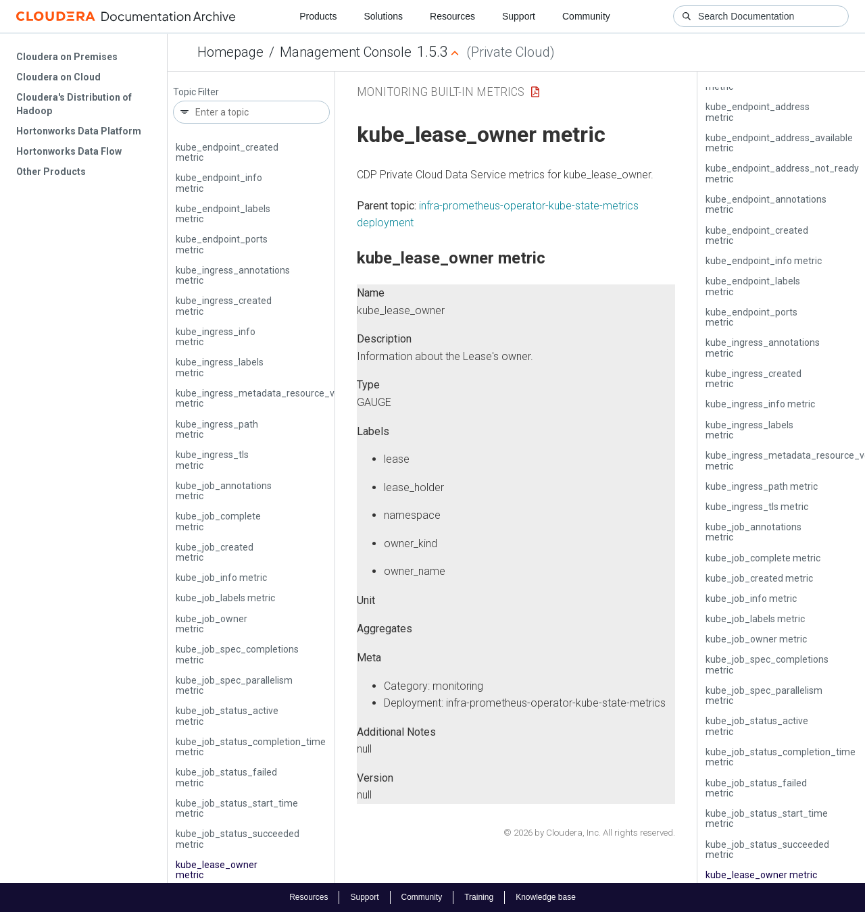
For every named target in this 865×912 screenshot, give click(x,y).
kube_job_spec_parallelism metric (234, 685)
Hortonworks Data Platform (78, 131)
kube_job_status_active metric (227, 715)
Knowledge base (546, 897)
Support (518, 16)
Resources (452, 16)
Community (586, 16)
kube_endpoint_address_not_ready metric (782, 173)
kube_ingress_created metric (224, 305)
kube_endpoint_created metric (227, 152)
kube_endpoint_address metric (758, 111)
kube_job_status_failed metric (226, 777)
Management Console (346, 52)
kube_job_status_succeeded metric (237, 838)
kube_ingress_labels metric (220, 367)
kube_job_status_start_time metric (237, 808)
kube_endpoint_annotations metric (766, 204)
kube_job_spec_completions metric (237, 654)
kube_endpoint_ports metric (222, 244)
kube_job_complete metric (218, 521)
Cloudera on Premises (67, 56)
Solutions (383, 16)
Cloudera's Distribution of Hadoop (74, 104)
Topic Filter (196, 92)
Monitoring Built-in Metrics (440, 91)
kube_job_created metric (214, 552)
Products (318, 16)
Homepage (230, 52)
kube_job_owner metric (211, 623)
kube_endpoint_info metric (219, 182)
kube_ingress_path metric (217, 429)
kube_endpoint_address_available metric (779, 142)
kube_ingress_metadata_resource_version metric (268, 398)
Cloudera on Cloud (58, 77)
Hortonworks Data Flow (69, 151)
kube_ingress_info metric (215, 336)
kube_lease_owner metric (216, 869)
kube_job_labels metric (225, 597)
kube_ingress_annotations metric (233, 275)
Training (478, 897)
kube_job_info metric (221, 577)
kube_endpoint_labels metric (223, 213)
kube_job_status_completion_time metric (251, 746)
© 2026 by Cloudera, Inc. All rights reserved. (589, 833)
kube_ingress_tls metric (212, 459)
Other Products (51, 171)
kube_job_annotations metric (224, 490)
